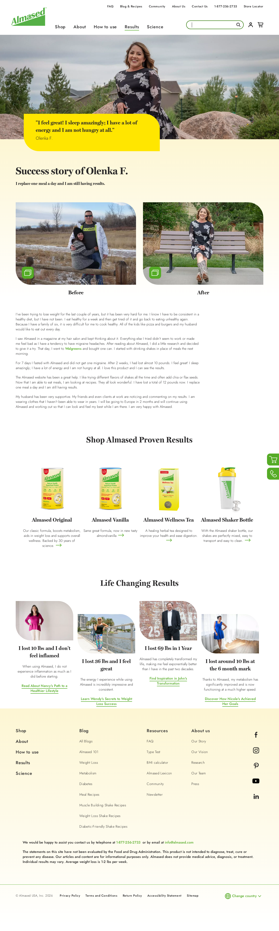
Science (155, 27)
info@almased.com (179, 842)
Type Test (153, 751)
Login (250, 25)
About (79, 27)
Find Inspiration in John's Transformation (168, 681)
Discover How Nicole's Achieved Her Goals (230, 701)
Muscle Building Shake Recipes (102, 805)
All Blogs (85, 741)
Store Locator (253, 6)
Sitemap (193, 895)
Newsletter (155, 794)
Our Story (198, 741)
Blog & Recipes (131, 6)
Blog (84, 731)
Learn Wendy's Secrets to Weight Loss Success (106, 701)
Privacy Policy (70, 895)
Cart (260, 25)
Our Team (198, 773)
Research (198, 762)
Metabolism (88, 773)
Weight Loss (88, 762)
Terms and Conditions (101, 895)
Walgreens (73, 348)
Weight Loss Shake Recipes (100, 815)
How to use (105, 27)
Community (157, 6)
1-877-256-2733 (225, 6)
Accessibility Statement (164, 895)
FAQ (110, 6)
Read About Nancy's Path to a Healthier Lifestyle (44, 688)
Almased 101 (88, 751)
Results (132, 27)
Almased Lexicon (159, 773)
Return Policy (132, 895)
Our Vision (199, 751)
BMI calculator (157, 762)
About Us (178, 6)
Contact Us (200, 6)
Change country (244, 895)
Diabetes (85, 783)
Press (195, 783)
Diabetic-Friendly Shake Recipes (103, 826)
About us (200, 731)
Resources (157, 731)
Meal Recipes (89, 794)
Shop (60, 27)
